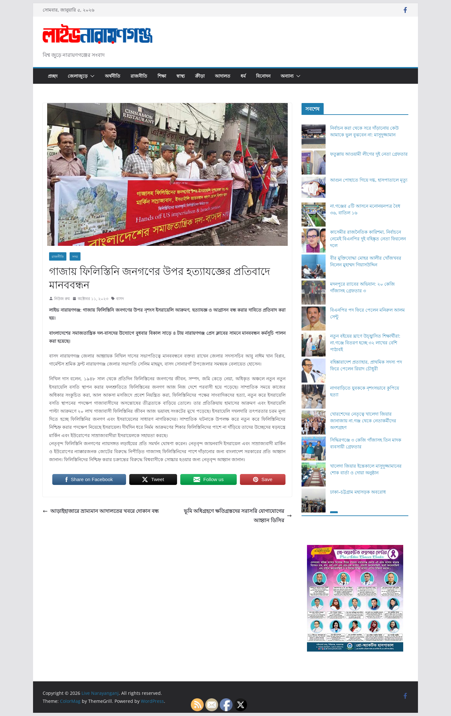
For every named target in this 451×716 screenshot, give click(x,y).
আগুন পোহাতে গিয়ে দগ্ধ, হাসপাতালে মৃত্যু (368, 180)
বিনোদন (263, 76)
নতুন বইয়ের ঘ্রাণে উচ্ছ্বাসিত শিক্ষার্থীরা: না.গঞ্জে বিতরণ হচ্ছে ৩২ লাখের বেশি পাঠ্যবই (365, 342)
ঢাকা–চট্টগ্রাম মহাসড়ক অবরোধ (358, 492)
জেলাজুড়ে (78, 76)
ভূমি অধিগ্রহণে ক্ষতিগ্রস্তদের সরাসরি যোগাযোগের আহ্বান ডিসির (238, 515)
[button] (91, 76)
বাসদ (120, 298)
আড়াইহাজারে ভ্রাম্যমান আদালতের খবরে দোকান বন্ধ (101, 510)
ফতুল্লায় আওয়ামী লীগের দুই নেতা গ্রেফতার (369, 154)
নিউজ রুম (62, 298)
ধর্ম (243, 76)
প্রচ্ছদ (52, 76)
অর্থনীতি (112, 76)
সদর (75, 256)
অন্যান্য (287, 76)
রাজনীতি (139, 76)
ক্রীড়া (200, 76)
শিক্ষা (161, 76)
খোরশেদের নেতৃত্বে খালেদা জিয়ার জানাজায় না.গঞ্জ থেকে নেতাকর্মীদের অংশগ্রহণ (363, 420)
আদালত (222, 76)
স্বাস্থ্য (180, 76)
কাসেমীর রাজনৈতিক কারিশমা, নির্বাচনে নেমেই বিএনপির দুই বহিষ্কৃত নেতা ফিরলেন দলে (368, 238)
